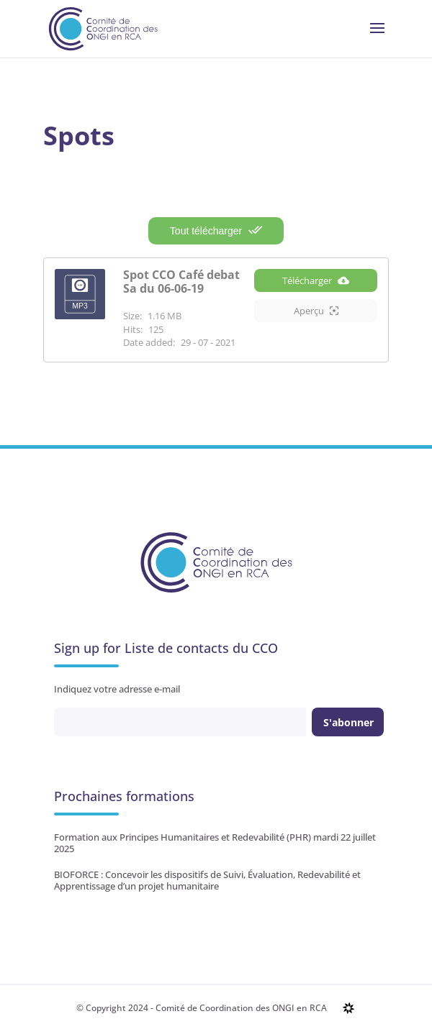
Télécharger (315, 280)
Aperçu (316, 310)
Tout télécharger (216, 230)
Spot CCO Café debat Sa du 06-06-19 (181, 281)
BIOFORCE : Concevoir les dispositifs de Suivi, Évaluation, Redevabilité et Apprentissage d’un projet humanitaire (207, 880)
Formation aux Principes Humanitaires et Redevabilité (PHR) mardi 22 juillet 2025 (215, 842)
